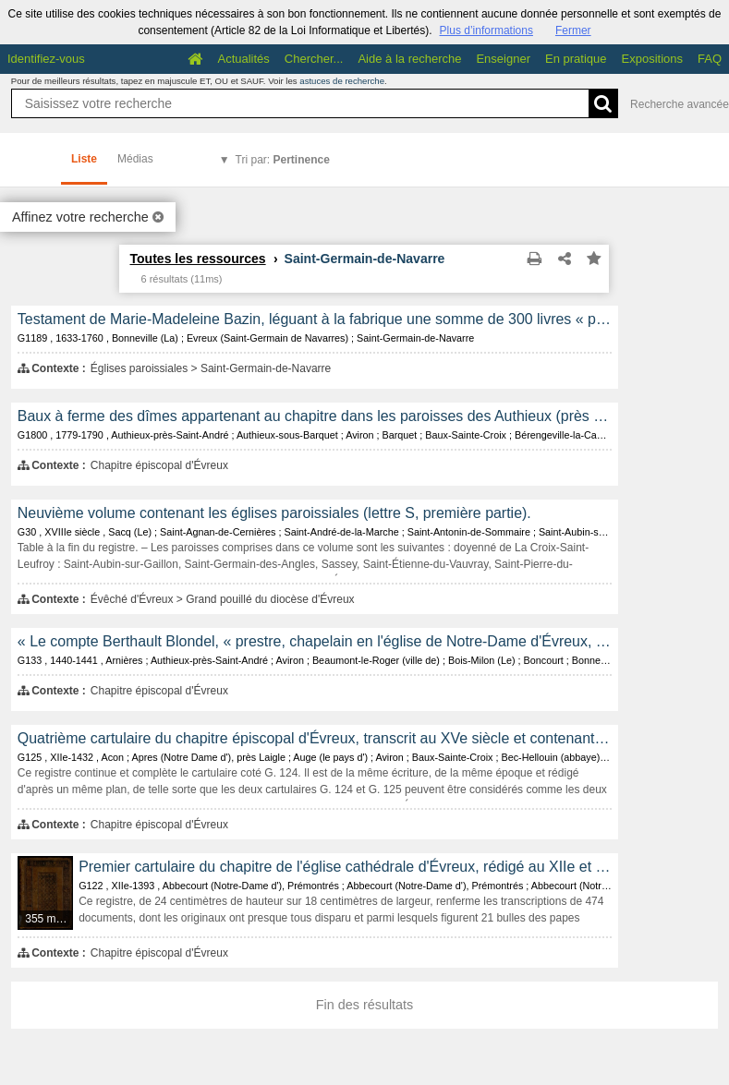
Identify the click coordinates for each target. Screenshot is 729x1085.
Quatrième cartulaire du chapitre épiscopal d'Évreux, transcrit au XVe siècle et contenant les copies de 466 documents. (315, 738)
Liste (84, 158)
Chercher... (314, 59)
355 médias (49, 918)
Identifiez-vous (46, 59)
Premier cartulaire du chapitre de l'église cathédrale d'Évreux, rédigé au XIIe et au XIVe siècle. (345, 866)
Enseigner (503, 59)
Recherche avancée (679, 104)
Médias (135, 158)
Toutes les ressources (197, 258)
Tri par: (283, 159)
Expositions (652, 59)
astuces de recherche (341, 81)
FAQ (710, 59)
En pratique (576, 59)
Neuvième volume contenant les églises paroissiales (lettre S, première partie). (274, 513)
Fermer (573, 30)
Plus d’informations (486, 30)
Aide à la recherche (409, 59)
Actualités (243, 59)
